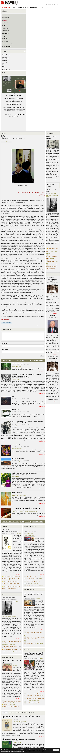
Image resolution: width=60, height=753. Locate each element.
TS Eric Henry (24, 721)
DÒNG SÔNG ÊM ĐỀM (18, 458)
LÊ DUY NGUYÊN (6, 69)
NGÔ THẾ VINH (16, 426)
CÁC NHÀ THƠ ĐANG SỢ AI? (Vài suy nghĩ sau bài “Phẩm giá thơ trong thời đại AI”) (33, 594)
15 (20, 360)
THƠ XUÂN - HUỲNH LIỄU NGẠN (11, 646)
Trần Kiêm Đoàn (40, 658)
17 (25, 360)
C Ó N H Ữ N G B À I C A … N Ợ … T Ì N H (11, 661)
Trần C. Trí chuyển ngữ (10, 644)
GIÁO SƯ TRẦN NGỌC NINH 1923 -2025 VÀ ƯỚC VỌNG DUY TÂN (10, 530)
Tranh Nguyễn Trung (23, 495)
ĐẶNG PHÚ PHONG (6, 142)
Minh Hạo (38, 598)
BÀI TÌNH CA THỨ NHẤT (8, 597)
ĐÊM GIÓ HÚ (15, 409)
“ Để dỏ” (28, 585)
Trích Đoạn (11, 712)
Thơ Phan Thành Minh (17, 363)
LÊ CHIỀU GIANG (6, 65)
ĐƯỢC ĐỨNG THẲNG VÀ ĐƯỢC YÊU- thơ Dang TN (52, 250)
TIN (47, 274)
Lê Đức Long (4, 68)
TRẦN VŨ (29, 700)
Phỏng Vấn (27, 649)
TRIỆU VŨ (15, 665)
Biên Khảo (4, 526)
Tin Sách (5, 712)
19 (30, 360)
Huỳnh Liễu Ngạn (7, 647)
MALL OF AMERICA (29, 530)
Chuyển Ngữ (32, 712)
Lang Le (3, 63)
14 (18, 360)
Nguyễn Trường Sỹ (16, 379)
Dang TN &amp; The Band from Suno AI (28, 511)
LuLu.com (22, 107)
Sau (42, 136)
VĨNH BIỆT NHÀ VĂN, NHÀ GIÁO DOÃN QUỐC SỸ (52, 279)
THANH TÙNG (15, 511)
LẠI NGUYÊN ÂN (6, 55)
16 (23, 360)
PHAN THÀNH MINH (17, 366)
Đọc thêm (41, 371)
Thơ (3, 594)
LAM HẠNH (4, 57)
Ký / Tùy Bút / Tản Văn (7, 657)
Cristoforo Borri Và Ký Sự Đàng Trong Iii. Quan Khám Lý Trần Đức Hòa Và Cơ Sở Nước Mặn (11, 578)
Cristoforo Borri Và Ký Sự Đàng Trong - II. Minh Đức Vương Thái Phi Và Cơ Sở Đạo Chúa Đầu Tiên (11, 583)
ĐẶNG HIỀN (15, 495)
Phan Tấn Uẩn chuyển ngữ (29, 535)
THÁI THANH (12, 704)
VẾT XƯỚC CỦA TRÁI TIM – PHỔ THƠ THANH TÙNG (26, 508)
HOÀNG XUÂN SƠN (17, 448)
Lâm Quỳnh (4, 60)
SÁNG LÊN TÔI (16, 445)
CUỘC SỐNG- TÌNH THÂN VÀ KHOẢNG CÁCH (24, 473)
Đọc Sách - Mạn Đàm (21, 712)
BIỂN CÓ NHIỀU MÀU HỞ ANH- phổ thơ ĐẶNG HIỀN (52, 256)
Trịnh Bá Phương (36, 703)
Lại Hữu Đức (5, 54)
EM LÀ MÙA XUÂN (17, 492)
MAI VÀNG (6, 704)
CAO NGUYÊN (15, 400)
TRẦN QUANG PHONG (17, 413)
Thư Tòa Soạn (50, 133)
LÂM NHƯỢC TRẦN (6, 59)
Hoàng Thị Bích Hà (16, 476)
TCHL (52, 294)
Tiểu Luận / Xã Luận (29, 589)
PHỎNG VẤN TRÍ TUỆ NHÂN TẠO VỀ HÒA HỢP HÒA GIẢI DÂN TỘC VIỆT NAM (33, 655)
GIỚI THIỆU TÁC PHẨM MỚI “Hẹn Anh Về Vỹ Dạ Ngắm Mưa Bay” (18, 739)
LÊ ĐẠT (3, 66)
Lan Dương (4, 62)
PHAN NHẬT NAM (35, 700)
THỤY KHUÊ (7, 579)
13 (16, 360)
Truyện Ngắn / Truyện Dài (30, 526)
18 (28, 360)
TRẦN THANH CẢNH (39, 585)
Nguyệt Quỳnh (29, 703)
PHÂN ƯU (52, 315)
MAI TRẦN (29, 697)
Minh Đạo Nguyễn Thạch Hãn (18, 462)
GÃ (13, 396)
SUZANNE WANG (29, 533)
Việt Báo (52, 371)
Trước (38, 136)
